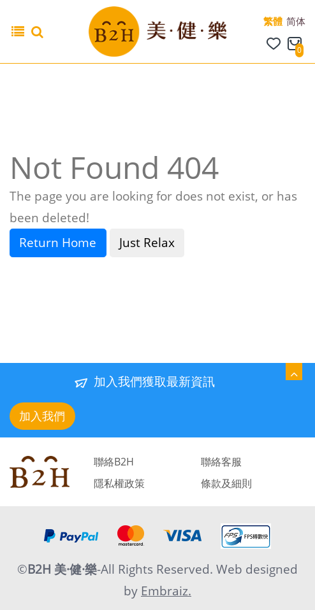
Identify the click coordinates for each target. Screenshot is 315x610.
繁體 (272, 21)
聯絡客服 (221, 462)
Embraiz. (166, 591)
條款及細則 (226, 483)
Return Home (57, 242)
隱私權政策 (119, 483)
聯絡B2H (114, 462)
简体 (295, 21)
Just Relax (147, 242)
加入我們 (42, 415)
